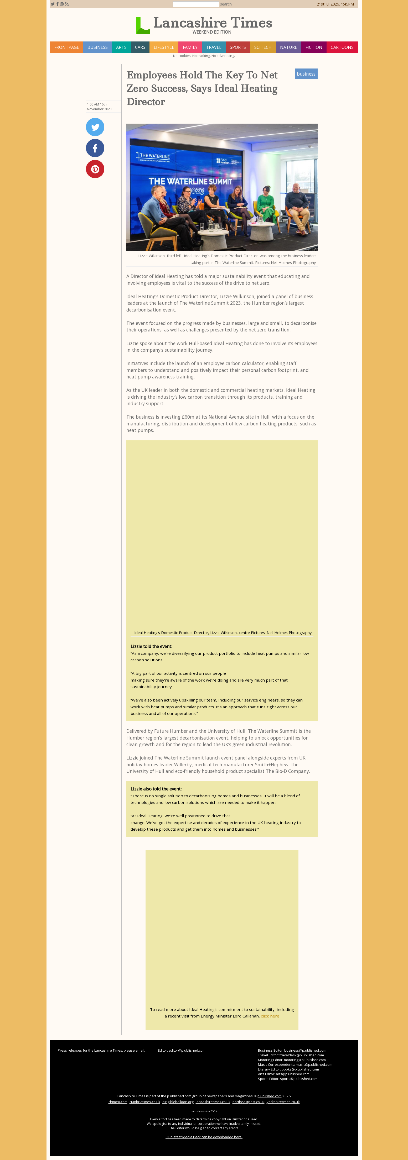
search (226, 4)
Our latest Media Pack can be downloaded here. (204, 1137)
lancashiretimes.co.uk (213, 1101)
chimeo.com (118, 1101)
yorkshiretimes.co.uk (283, 1101)
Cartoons (342, 47)
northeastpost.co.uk (249, 1101)
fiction (314, 47)
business (97, 47)
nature (288, 47)
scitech (263, 47)
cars (140, 47)
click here (270, 1016)
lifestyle (164, 47)
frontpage (66, 47)
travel (213, 47)
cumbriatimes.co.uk (145, 1101)
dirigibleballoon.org (178, 1101)
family (190, 47)
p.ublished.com (269, 1096)
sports (238, 47)
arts (121, 47)
